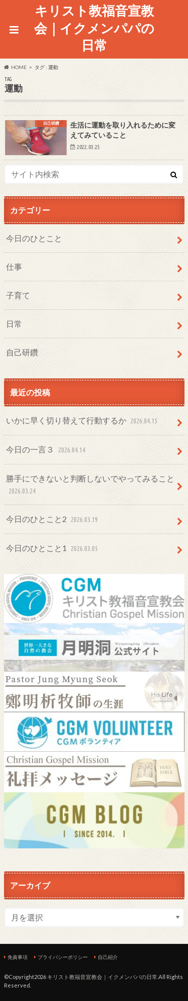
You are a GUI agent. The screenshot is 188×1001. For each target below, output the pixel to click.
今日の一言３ (46, 450)
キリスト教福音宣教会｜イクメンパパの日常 (94, 28)
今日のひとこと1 (53, 549)
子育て (18, 295)
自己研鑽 (22, 352)
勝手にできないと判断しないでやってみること (90, 485)
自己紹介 (108, 957)
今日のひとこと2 (53, 520)
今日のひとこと (34, 238)
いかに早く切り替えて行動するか (82, 421)
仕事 (14, 266)
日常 (14, 323)
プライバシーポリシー (63, 957)
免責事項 (18, 957)
